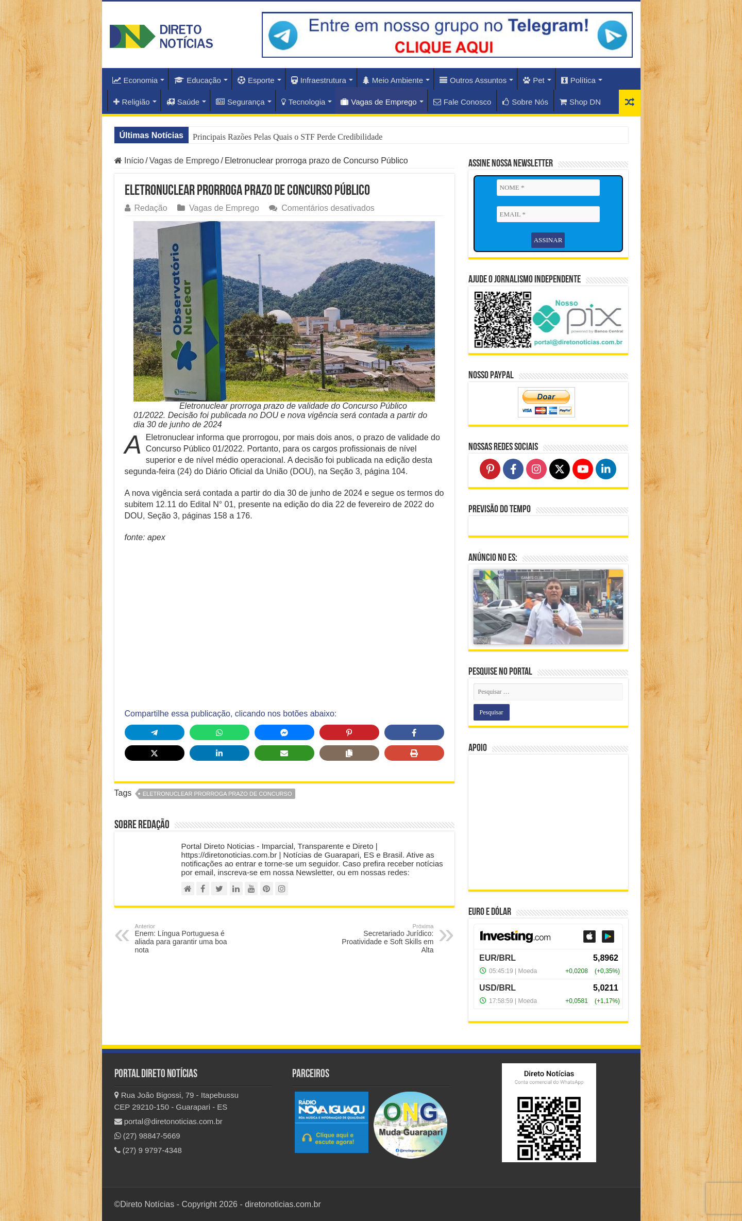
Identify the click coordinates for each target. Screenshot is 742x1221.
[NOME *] (548, 187)
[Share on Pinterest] (349, 732)
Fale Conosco (462, 101)
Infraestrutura (318, 80)
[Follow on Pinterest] (490, 469)
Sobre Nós (525, 101)
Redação (150, 208)
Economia (135, 80)
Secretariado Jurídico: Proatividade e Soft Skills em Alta (381, 938)
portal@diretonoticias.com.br (168, 1121)
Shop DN (580, 101)
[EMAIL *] (548, 214)
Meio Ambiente (393, 80)
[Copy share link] (349, 753)
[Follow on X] (559, 469)
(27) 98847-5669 (147, 1135)
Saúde (182, 101)
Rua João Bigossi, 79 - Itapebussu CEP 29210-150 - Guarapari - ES (176, 1101)
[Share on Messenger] (284, 732)
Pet (534, 80)
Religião (131, 101)
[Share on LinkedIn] (219, 753)
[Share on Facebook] (414, 732)
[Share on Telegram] (154, 732)
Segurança (240, 101)
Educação (197, 80)
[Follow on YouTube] (582, 469)
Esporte (256, 80)
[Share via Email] (284, 753)
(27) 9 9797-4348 (148, 1150)
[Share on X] (154, 753)
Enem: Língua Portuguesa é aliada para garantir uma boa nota (188, 938)
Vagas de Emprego (378, 101)
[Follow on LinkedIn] (606, 469)
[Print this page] (414, 753)
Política (578, 80)
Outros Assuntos (473, 80)
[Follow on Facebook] (513, 469)
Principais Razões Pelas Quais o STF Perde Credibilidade (287, 136)
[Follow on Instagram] (536, 469)
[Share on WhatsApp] (219, 732)
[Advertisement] (284, 626)
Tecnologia (303, 101)
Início (129, 160)
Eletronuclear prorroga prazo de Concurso (217, 794)
